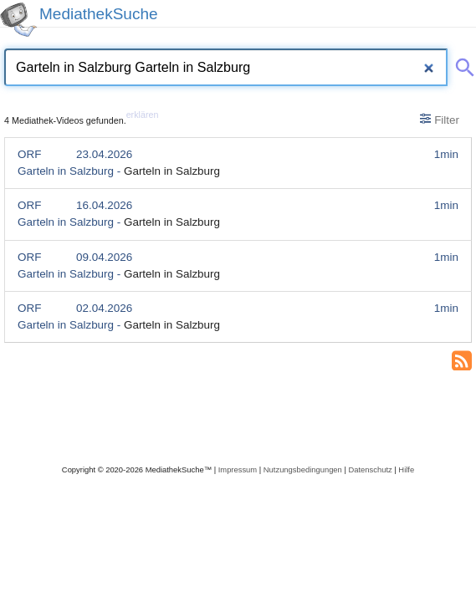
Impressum (237, 469)
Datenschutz (370, 469)
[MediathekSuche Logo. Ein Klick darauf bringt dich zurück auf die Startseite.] (18, 20)
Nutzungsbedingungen (303, 469)
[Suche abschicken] (462, 64)
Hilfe (406, 469)
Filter (439, 119)
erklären (142, 115)
